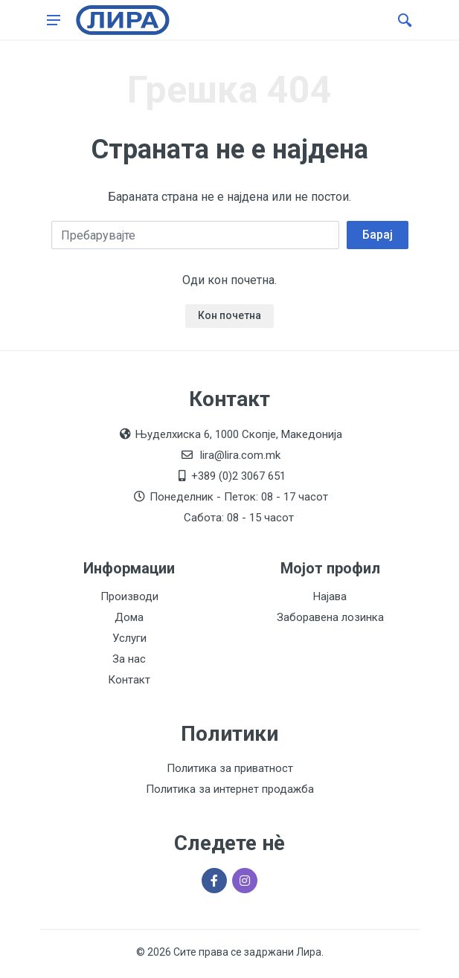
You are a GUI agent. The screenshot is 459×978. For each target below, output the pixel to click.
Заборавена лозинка (330, 617)
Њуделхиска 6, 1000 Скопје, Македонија (238, 434)
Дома (129, 617)
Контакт (129, 679)
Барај (377, 235)
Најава (330, 596)
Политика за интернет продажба (230, 789)
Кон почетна (229, 315)
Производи (129, 596)
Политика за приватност (230, 768)
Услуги (129, 638)
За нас (129, 659)
